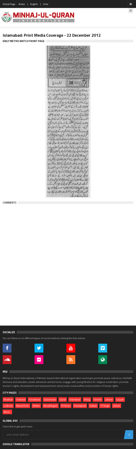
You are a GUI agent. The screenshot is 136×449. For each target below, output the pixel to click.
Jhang (87, 399)
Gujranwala (50, 399)
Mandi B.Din (22, 406)
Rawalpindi (80, 406)
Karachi (97, 399)
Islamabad (74, 399)
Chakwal (20, 399)
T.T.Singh (104, 406)
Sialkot (93, 406)
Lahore (109, 399)
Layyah (120, 399)
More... (7, 412)
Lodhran (8, 406)
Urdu (45, 4)
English (34, 4)
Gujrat (63, 399)
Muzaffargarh (51, 406)
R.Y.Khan (65, 406)
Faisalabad (34, 399)
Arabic (22, 4)
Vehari (116, 406)
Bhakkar (8, 399)
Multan (36, 406)
